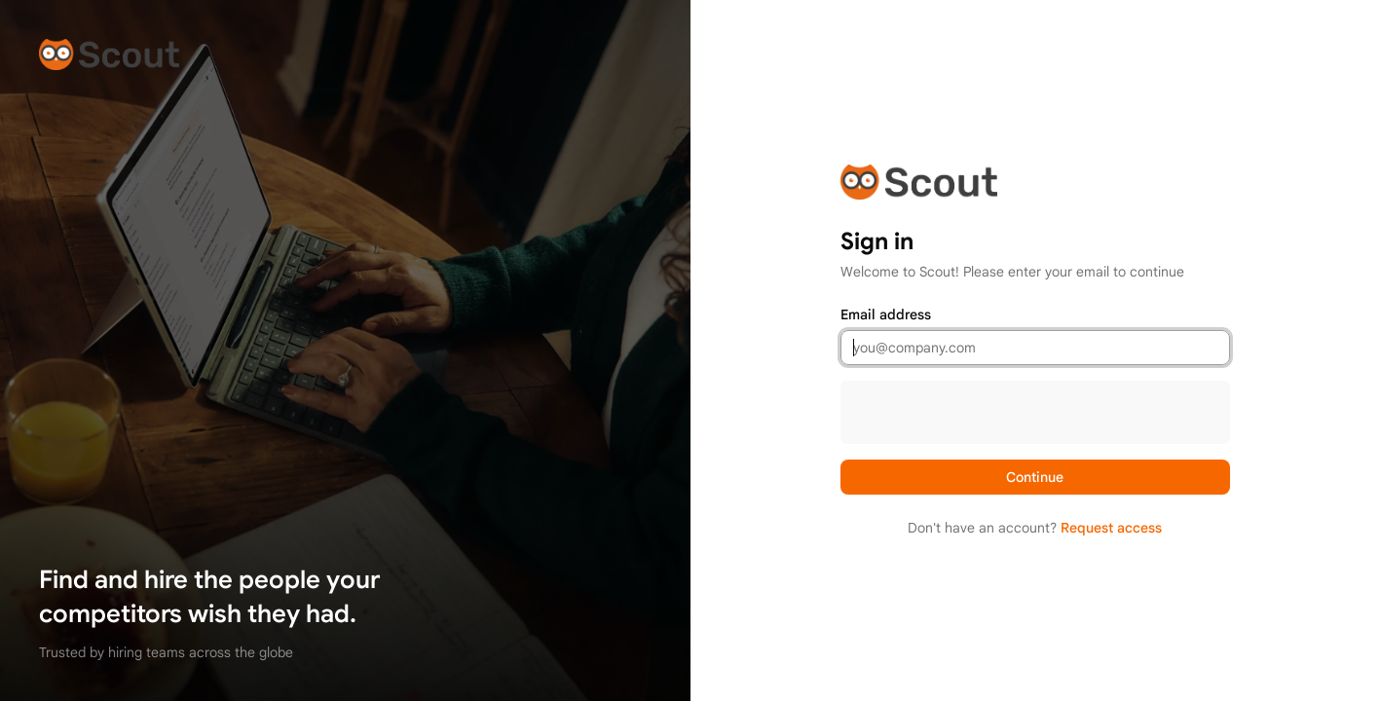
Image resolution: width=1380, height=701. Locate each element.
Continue (1034, 477)
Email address (885, 314)
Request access (1111, 527)
